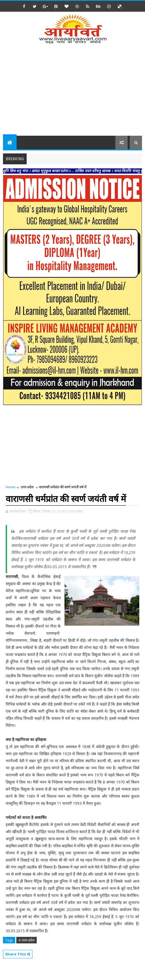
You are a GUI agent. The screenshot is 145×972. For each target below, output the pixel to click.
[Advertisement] (74, 93)
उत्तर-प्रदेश (27, 487)
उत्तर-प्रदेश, (76, 511)
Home (11, 487)
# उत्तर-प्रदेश (26, 940)
